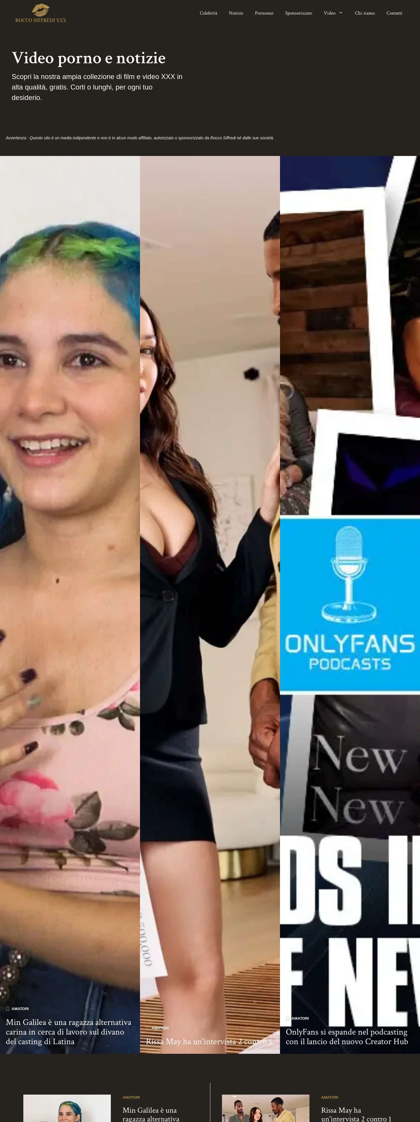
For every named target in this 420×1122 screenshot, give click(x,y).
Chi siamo (365, 13)
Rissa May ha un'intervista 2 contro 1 (209, 1034)
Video (336, 13)
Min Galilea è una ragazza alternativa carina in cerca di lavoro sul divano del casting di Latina (68, 1024)
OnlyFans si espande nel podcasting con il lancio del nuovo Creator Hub (347, 1029)
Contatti (394, 13)
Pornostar (264, 13)
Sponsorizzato (298, 13)
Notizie (236, 13)
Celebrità (208, 13)
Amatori (20, 1001)
